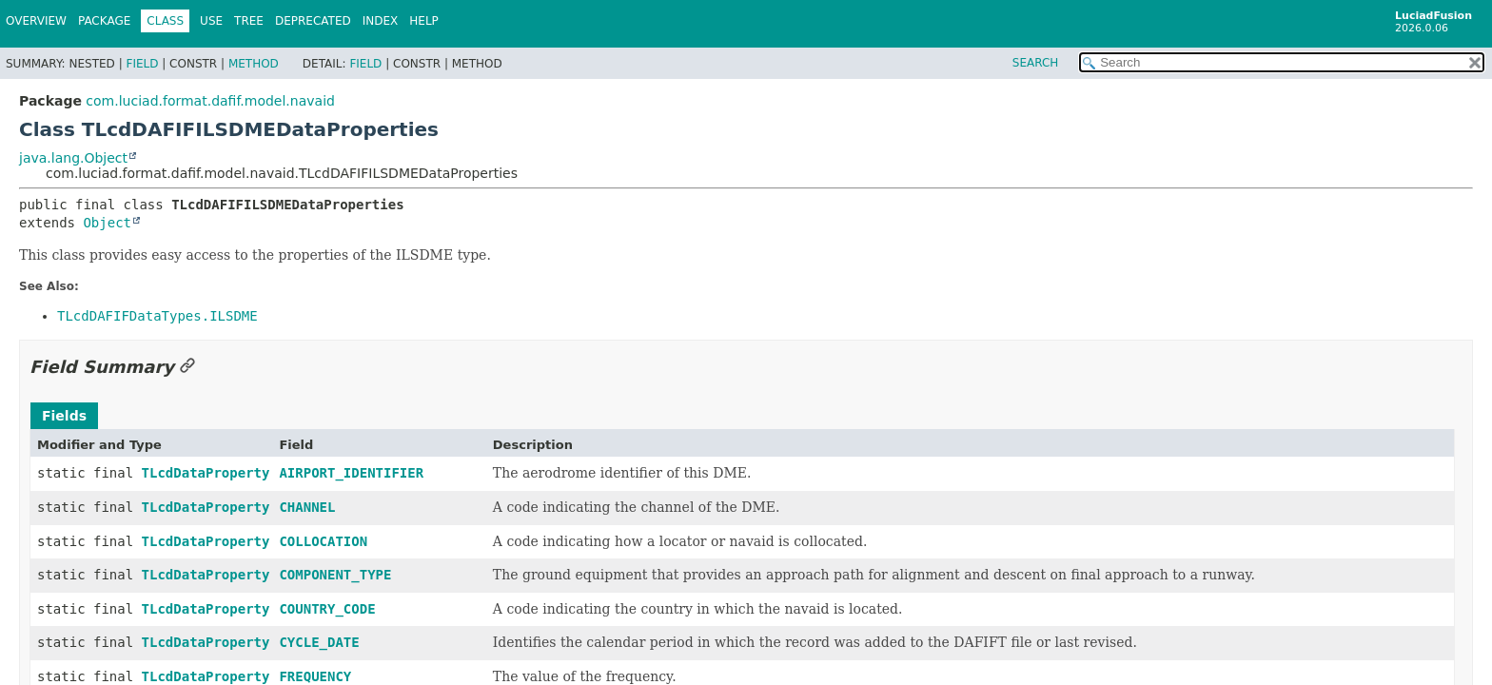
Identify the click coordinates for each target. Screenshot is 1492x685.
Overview (36, 21)
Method (253, 63)
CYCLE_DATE (319, 642)
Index (381, 21)
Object (107, 222)
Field (142, 63)
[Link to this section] (187, 367)
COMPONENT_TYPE (335, 574)
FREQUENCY (315, 676)
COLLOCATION (323, 541)
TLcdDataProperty (206, 472)
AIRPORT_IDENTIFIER (351, 472)
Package (104, 21)
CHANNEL (307, 507)
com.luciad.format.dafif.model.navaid (210, 100)
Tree (249, 21)
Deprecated (313, 21)
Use (211, 21)
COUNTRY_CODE (327, 608)
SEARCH (1035, 62)
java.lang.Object (73, 158)
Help (424, 21)
